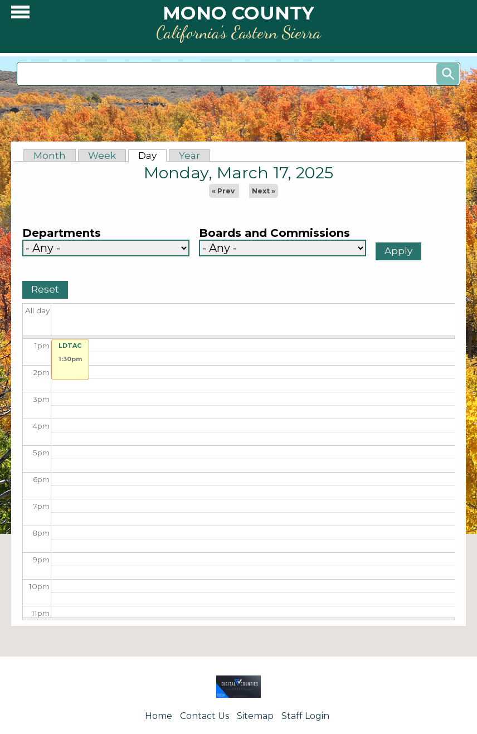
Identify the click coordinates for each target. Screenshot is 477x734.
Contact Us (204, 716)
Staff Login (305, 716)
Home (158, 716)
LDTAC (70, 345)
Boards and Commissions (274, 233)
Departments (61, 233)
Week (102, 155)
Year (189, 155)
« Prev (223, 191)
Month (49, 155)
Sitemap (255, 716)
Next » (263, 191)
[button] (20, 15)
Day (152, 155)
